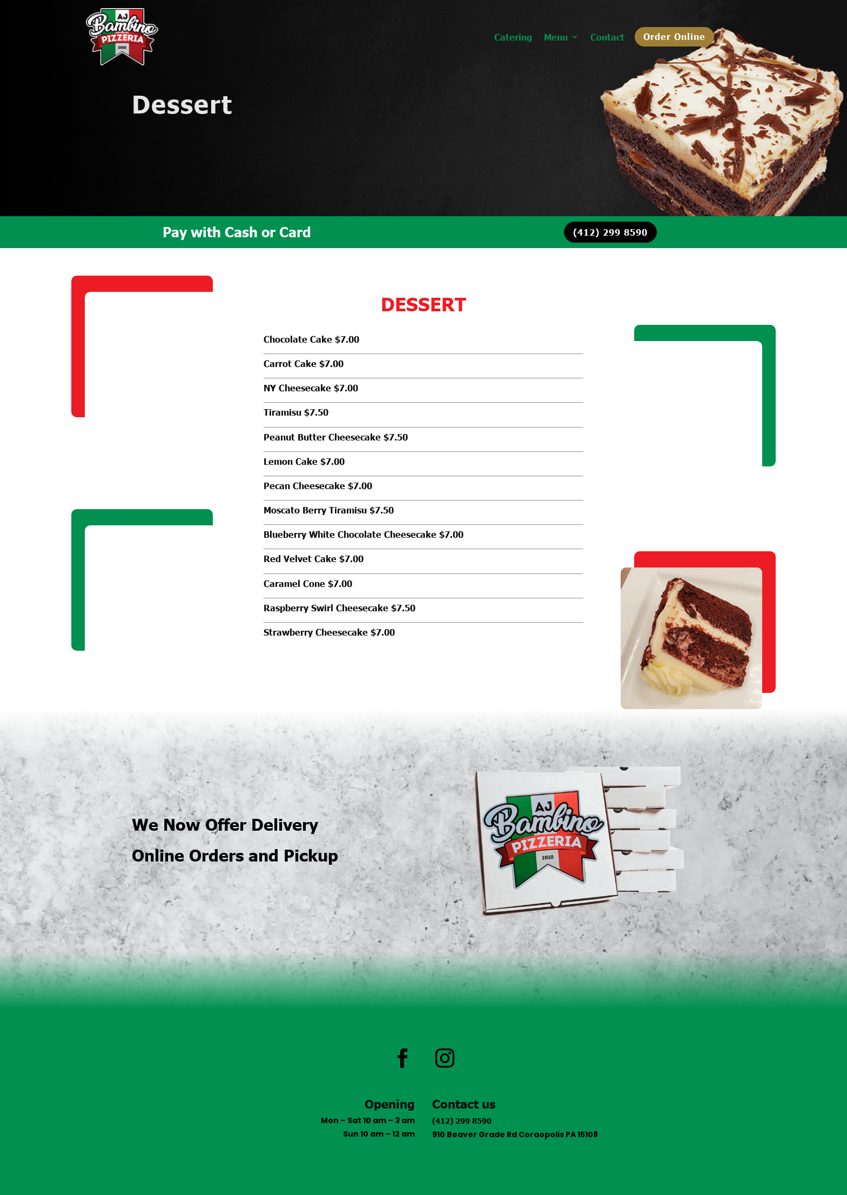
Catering (513, 37)
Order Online (674, 36)
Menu (556, 37)
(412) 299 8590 (610, 231)
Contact (607, 37)
